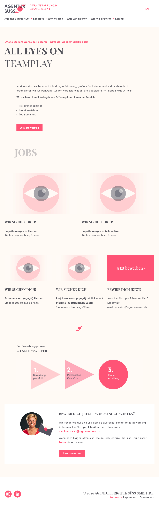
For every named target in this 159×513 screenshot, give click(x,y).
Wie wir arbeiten (101, 18)
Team (62, 442)
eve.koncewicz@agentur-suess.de (79, 431)
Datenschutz (147, 497)
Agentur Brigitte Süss (17, 18)
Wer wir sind (55, 18)
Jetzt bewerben (29, 127)
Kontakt (119, 18)
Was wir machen (77, 18)
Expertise (38, 18)
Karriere (114, 497)
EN (147, 8)
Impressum (129, 497)
